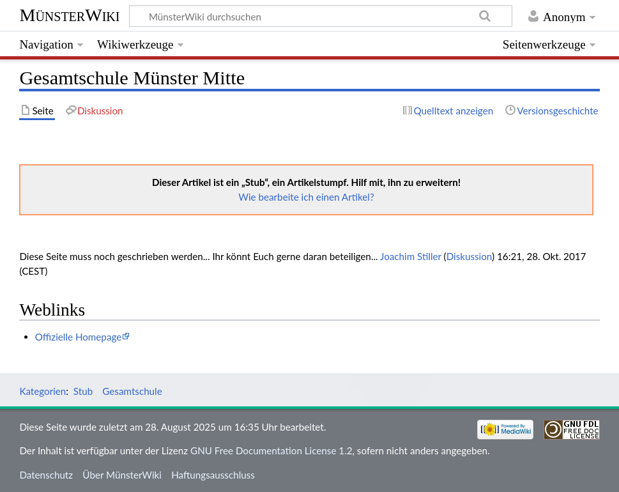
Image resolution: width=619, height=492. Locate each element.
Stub (83, 391)
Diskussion (469, 256)
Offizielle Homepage (78, 336)
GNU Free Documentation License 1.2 (271, 450)
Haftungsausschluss (213, 474)
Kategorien (42, 391)
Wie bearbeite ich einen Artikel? (306, 197)
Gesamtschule (132, 391)
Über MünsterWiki (122, 474)
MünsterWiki (69, 15)
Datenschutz (46, 474)
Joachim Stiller (410, 256)
